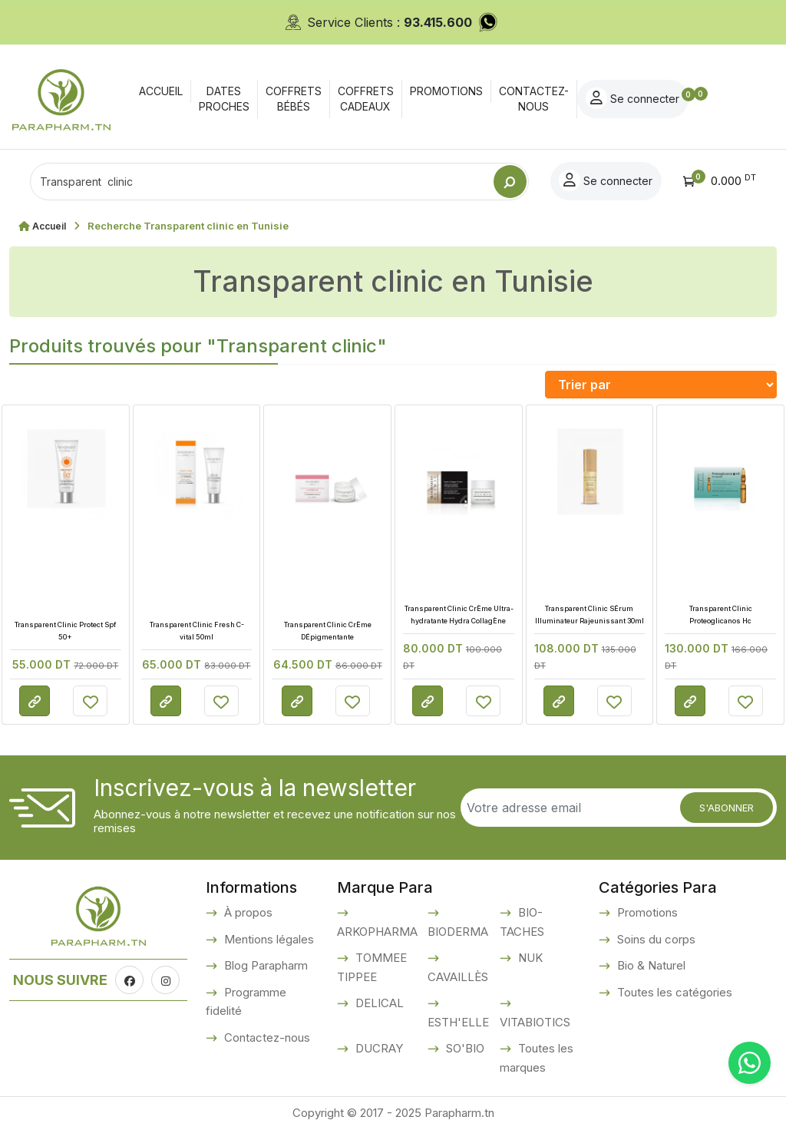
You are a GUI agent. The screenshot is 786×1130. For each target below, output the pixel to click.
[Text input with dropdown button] (262, 181)
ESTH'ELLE (458, 1022)
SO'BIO (463, 1048)
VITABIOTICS (535, 1022)
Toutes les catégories (673, 992)
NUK (529, 957)
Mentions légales (267, 939)
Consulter (34, 702)
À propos (246, 912)
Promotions (646, 912)
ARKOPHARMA (377, 931)
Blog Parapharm (264, 965)
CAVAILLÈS (458, 977)
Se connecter (704, 98)
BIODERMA (458, 931)
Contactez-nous (265, 1037)
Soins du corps (654, 939)
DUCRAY (377, 1048)
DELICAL (378, 1003)
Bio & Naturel (649, 965)
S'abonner (726, 807)
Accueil (51, 226)
